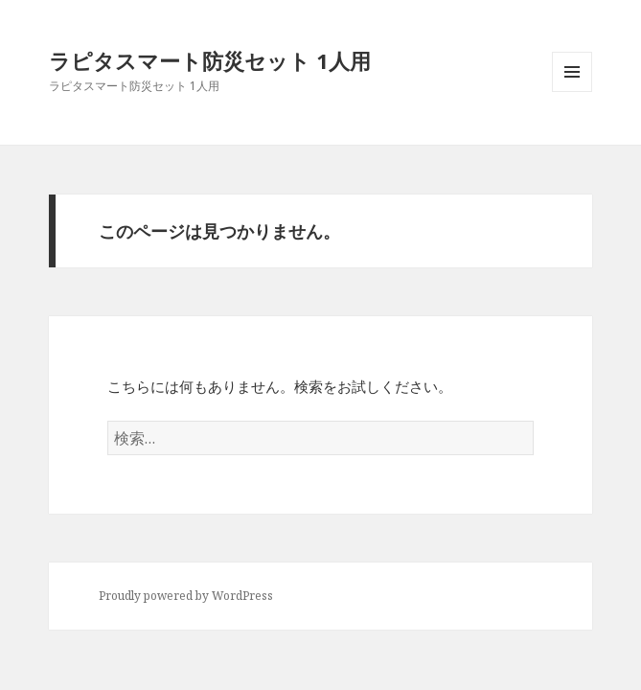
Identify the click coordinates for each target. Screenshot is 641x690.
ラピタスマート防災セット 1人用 (210, 60)
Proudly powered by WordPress (186, 595)
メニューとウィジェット (572, 91)
